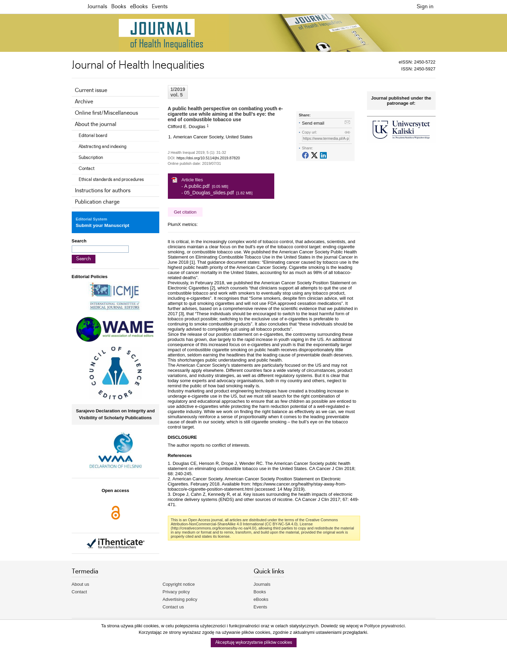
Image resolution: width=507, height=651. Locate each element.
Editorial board (93, 135)
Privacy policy (176, 591)
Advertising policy (180, 599)
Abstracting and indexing (102, 146)
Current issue (91, 90)
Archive (84, 102)
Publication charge (97, 202)
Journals (97, 7)
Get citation (185, 212)
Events (160, 7)
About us (80, 584)
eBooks (139, 7)
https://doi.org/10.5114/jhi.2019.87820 (208, 158)
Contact (86, 168)
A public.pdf (196, 186)
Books (118, 7)
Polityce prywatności (384, 625)
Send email (313, 123)
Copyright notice (179, 584)
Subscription (91, 157)
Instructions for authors (102, 191)
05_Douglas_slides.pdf (209, 192)
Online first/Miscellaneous (106, 113)
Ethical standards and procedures (111, 179)
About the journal (95, 124)
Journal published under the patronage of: (401, 100)
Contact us (173, 606)
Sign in (425, 7)
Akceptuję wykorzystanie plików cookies (253, 642)
